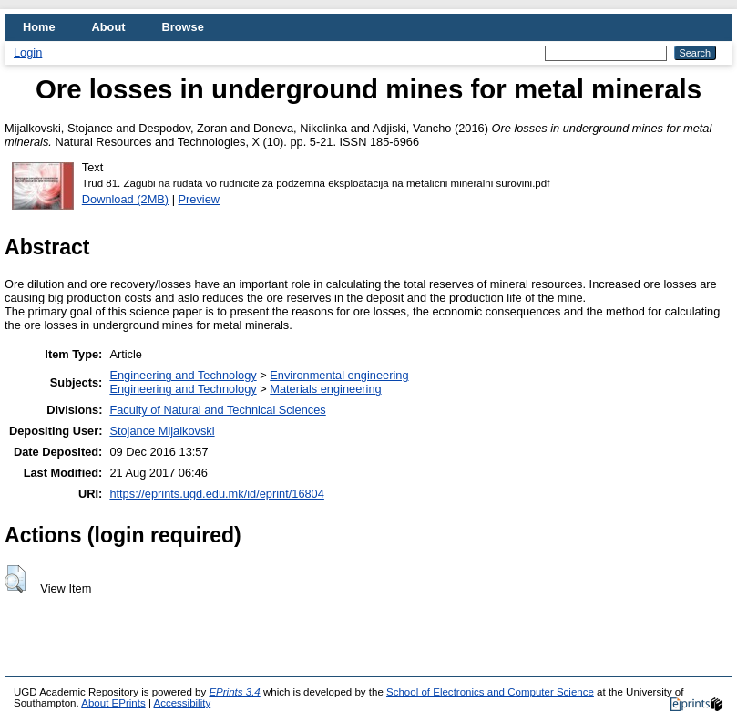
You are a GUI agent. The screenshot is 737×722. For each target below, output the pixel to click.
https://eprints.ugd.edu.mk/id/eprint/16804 (216, 493)
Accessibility (181, 702)
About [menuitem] (109, 27)
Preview (199, 199)
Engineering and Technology (182, 375)
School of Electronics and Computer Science (490, 691)
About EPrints (113, 702)
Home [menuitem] (39, 27)
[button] (15, 579)
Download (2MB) (125, 199)
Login (28, 52)
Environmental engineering (339, 375)
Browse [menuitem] (183, 27)
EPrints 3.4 (234, 691)
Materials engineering (325, 389)
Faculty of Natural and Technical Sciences (217, 410)
